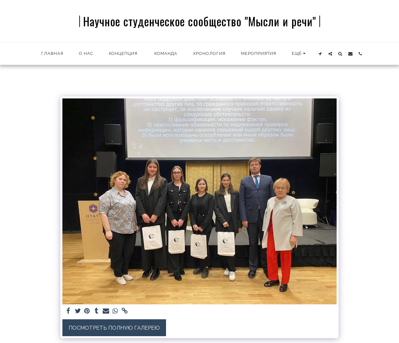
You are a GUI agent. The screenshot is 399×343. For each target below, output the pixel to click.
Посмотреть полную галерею (114, 327)
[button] (320, 53)
